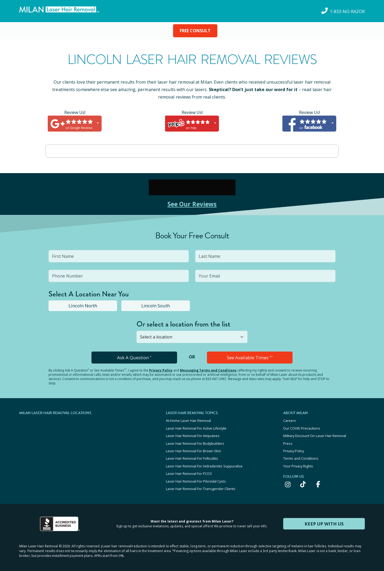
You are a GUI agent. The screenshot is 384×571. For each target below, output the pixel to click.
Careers (289, 420)
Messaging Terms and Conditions (208, 370)
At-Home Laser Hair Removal (188, 420)
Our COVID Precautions (301, 427)
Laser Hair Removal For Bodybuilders (195, 441)
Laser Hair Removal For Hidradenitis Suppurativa (204, 463)
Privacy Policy (161, 370)
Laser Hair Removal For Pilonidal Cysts (196, 477)
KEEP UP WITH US (324, 520)
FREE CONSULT (195, 31)
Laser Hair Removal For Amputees (192, 434)
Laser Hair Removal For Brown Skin (193, 449)
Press (288, 441)
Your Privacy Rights (298, 463)
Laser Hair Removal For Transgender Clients (200, 485)
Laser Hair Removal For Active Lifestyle (196, 427)
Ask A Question (134, 357)
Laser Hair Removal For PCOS (189, 470)
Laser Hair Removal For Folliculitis (192, 456)
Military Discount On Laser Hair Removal (314, 434)
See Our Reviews (192, 203)
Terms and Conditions (300, 456)
